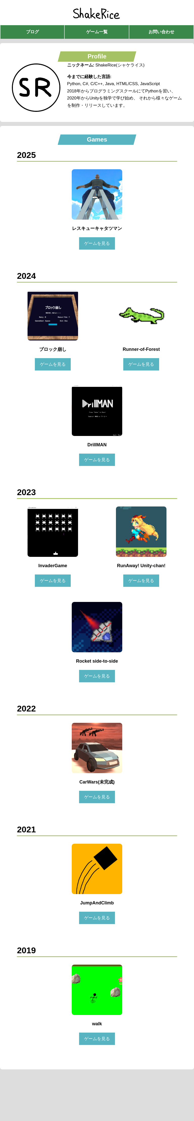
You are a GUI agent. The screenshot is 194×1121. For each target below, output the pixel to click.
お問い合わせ (161, 31)
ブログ (32, 31)
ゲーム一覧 (97, 31)
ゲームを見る (97, 243)
